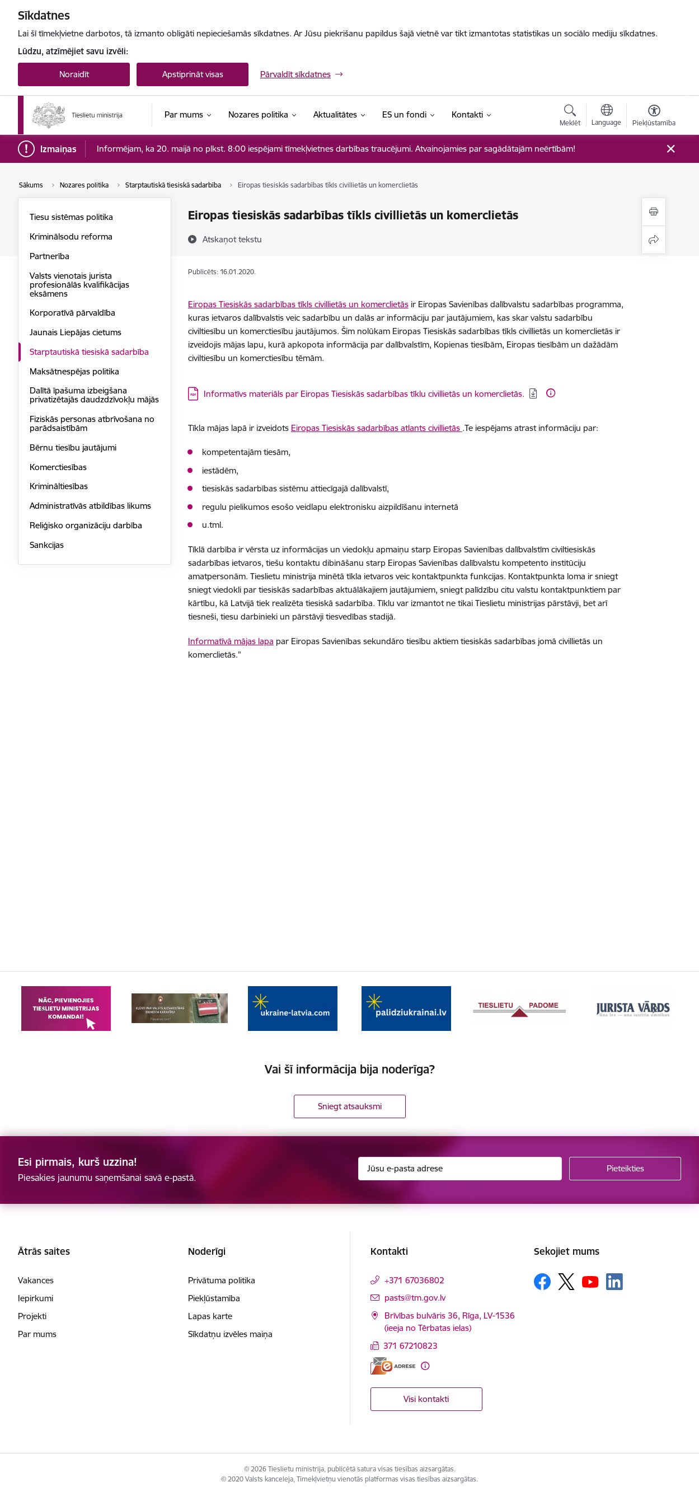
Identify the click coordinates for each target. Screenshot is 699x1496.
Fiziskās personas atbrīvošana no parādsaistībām (92, 423)
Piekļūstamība (214, 1298)
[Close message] (670, 149)
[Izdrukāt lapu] (653, 212)
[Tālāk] (656, 1008)
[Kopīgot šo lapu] (653, 240)
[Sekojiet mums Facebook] (542, 1281)
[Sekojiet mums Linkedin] (614, 1281)
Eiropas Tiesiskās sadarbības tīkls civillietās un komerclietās (298, 304)
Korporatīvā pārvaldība (72, 312)
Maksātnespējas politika (74, 371)
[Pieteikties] (625, 1168)
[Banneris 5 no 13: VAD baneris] (293, 1007)
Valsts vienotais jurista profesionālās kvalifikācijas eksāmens (79, 284)
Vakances (36, 1280)
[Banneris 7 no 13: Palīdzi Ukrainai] (519, 1007)
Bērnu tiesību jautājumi (73, 447)
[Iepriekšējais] (44, 1008)
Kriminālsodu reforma (71, 236)
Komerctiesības (58, 467)
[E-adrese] (392, 1366)
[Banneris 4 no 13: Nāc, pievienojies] (179, 1007)
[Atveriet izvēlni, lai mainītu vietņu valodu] (606, 116)
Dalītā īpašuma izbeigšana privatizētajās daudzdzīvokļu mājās (94, 395)
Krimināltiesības (59, 486)
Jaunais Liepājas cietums (75, 332)
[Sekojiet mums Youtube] (590, 1281)
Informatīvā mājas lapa (231, 641)
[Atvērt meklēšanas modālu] (570, 117)
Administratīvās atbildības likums (90, 505)
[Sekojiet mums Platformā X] (566, 1281)
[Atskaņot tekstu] (232, 239)
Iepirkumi (35, 1298)
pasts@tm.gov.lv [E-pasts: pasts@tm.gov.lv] (414, 1297)
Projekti (32, 1316)
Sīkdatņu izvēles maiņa (230, 1334)
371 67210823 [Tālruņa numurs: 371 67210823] (410, 1345)
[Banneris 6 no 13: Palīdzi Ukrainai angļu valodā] (406, 1007)
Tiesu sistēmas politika (71, 217)
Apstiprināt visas (192, 74)
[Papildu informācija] (550, 392)
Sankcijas (47, 545)
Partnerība (49, 256)
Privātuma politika (221, 1280)
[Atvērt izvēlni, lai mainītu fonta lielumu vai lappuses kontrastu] (654, 117)
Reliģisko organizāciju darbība (86, 525)
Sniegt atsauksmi (350, 1106)
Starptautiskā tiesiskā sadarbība (89, 351)
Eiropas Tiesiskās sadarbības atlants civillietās (376, 428)
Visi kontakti (426, 1399)
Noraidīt (74, 74)
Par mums (37, 1334)
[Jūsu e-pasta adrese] (460, 1168)
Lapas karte (210, 1316)
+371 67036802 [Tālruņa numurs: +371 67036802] (414, 1280)
